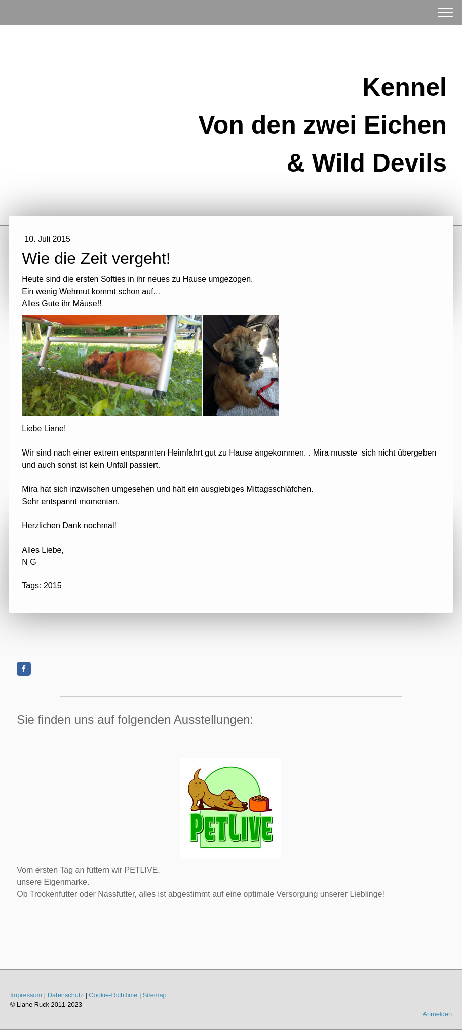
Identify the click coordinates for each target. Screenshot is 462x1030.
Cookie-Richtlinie (113, 995)
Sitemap (155, 995)
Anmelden (437, 1014)
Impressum (26, 995)
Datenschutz (66, 995)
